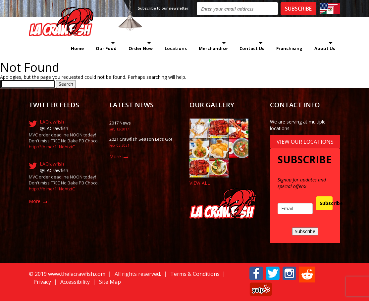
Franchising (289, 48)
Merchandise (213, 48)
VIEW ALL (199, 183)
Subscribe (326, 203)
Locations (176, 48)
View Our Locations (305, 141)
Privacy (42, 281)
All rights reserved (137, 273)
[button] (256, 273)
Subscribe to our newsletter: (163, 8)
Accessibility (75, 281)
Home (77, 48)
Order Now (141, 48)
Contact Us (251, 48)
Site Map (110, 281)
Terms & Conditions (195, 273)
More (34, 201)
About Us (324, 48)
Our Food (106, 48)
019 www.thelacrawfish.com (71, 273)
